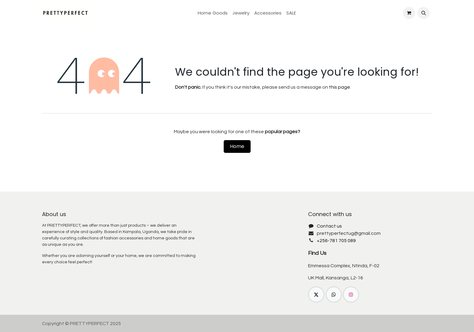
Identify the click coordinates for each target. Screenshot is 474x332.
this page (339, 87)
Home (237, 146)
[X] (316, 294)
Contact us (329, 226)
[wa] (333, 294)
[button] (423, 13)
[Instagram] (351, 294)
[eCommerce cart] (409, 13)
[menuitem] (212, 13)
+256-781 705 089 (336, 240)
